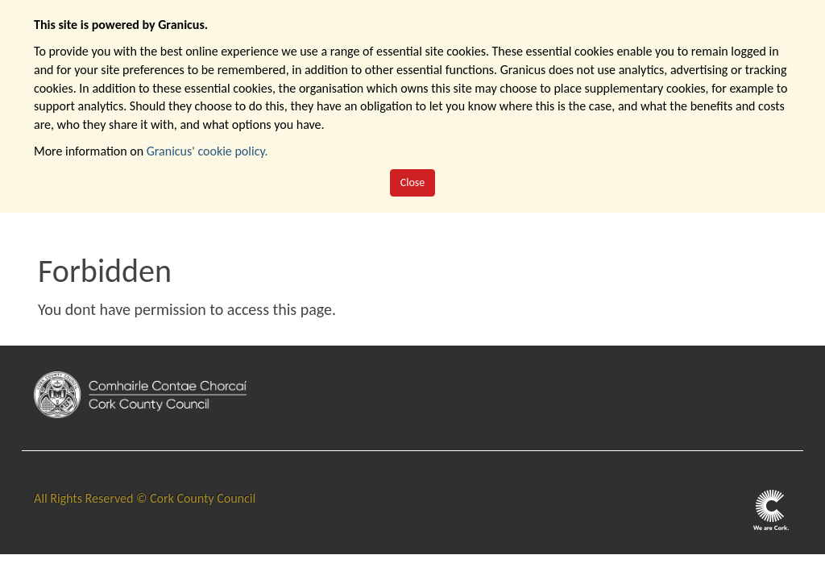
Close (412, 182)
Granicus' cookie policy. (207, 151)
